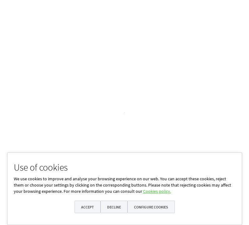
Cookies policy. (157, 191)
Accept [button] (86, 207)
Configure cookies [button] (152, 207)
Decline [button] (114, 207)
